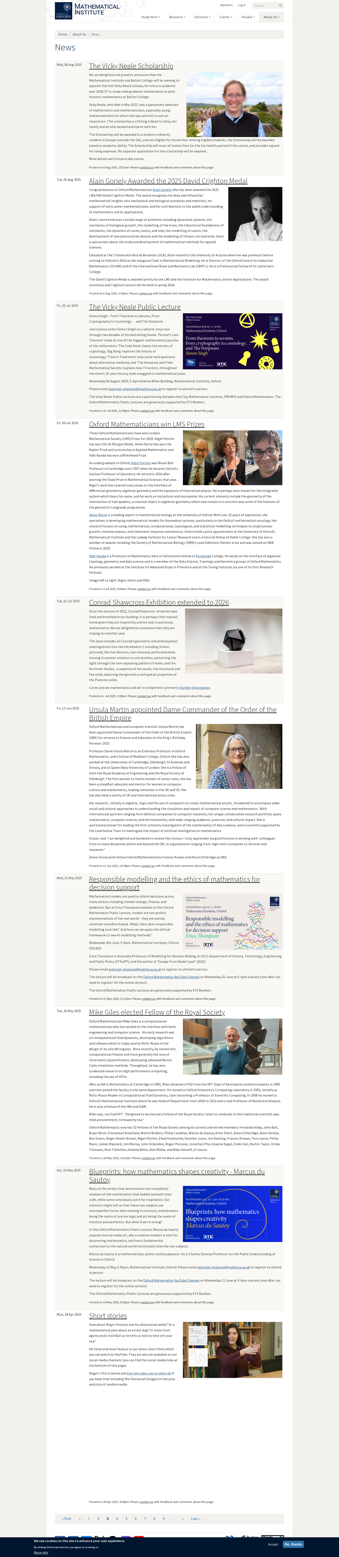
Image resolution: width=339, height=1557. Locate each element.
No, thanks (293, 1544)
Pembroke (203, 556)
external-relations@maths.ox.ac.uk (135, 389)
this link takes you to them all (149, 1373)
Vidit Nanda (97, 556)
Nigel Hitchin (141, 463)
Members (227, 5)
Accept (273, 1544)
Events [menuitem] (225, 17)
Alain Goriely (162, 189)
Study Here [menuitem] (149, 17)
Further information (194, 687)
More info (41, 1552)
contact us (147, 167)
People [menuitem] (246, 17)
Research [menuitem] (176, 17)
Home (62, 34)
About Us (79, 34)
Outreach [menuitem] (201, 17)
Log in (242, 5)
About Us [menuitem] (270, 17)
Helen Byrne (98, 515)
